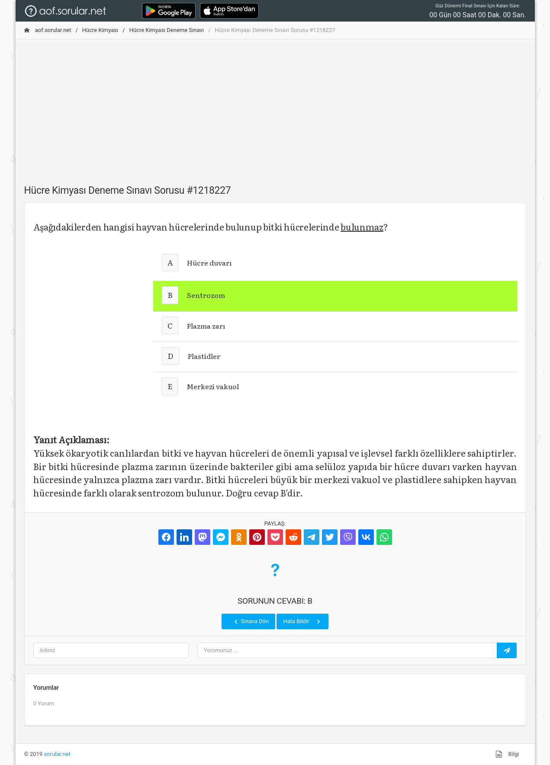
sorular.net (57, 754)
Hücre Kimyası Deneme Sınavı (166, 30)
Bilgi (507, 754)
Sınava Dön (250, 621)
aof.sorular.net (47, 30)
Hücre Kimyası (100, 30)
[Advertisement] (275, 106)
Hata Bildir (302, 621)
